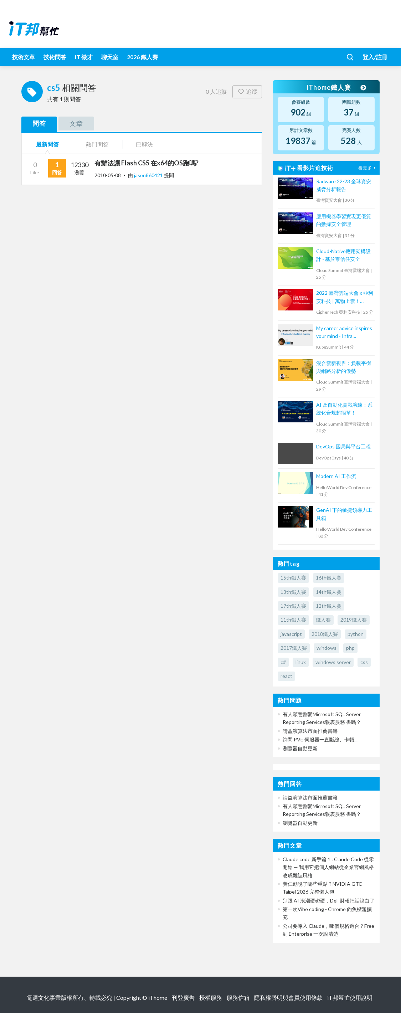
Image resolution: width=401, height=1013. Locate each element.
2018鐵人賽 (325, 634)
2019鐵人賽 (353, 620)
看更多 (367, 167)
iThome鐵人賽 (336, 87)
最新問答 (47, 144)
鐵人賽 (323, 620)
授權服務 (210, 997)
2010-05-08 (107, 175)
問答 (39, 123)
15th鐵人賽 (293, 578)
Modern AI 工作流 (336, 476)
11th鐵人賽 (293, 620)
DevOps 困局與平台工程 (343, 446)
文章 (76, 123)
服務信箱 (238, 997)
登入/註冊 (375, 56)
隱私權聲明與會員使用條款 (288, 997)
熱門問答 (97, 144)
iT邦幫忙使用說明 (349, 997)
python (356, 634)
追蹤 (247, 91)
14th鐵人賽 (328, 592)
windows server (333, 662)
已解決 (144, 144)
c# (283, 662)
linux (300, 662)
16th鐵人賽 (328, 578)
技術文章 (23, 56)
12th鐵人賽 (328, 606)
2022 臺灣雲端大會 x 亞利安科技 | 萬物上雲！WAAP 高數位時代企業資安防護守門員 (344, 297)
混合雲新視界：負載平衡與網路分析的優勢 (343, 367)
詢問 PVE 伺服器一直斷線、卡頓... (320, 739)
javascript (291, 634)
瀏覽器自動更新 (300, 748)
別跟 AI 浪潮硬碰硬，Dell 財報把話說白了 (329, 901)
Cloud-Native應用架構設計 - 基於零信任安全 (343, 255)
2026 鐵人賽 (142, 56)
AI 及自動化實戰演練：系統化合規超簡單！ (344, 409)
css (364, 662)
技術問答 (54, 56)
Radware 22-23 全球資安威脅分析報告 (343, 185)
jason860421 (149, 175)
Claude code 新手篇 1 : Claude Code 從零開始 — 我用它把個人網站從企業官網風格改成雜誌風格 (328, 867)
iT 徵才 (84, 56)
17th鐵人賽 (293, 606)
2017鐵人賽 (294, 648)
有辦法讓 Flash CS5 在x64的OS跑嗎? (146, 163)
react (286, 676)
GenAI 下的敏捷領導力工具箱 (344, 514)
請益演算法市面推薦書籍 (310, 731)
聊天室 (109, 56)
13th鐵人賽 (293, 592)
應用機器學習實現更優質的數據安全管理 (343, 220)
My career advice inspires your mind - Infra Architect (344, 332)
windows (326, 648)
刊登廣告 (183, 997)
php (350, 648)
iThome (157, 997)
